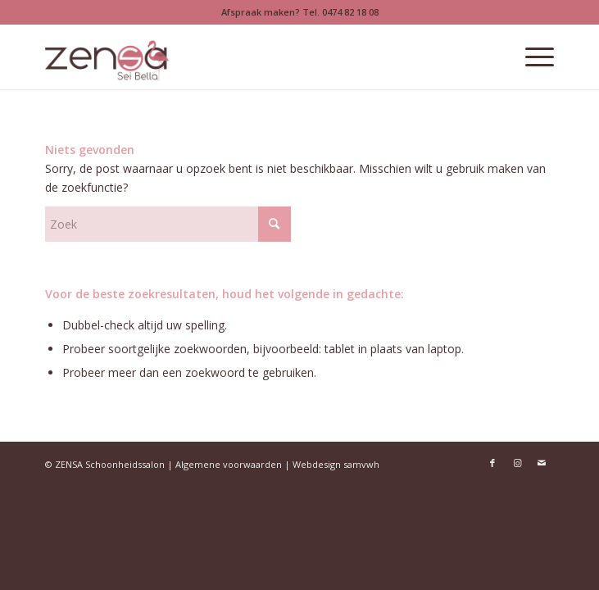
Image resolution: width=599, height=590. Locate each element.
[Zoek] (168, 224)
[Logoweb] (248, 56)
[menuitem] (531, 56)
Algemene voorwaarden (228, 464)
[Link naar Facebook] (492, 463)
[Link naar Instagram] (517, 463)
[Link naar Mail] (541, 463)
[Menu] (531, 56)
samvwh (361, 464)
